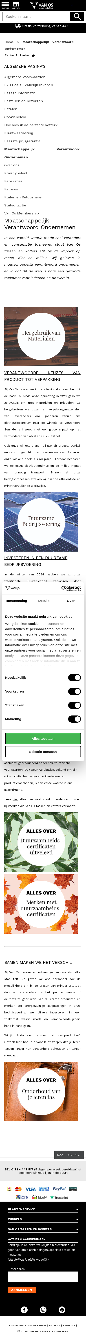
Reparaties (13, 181)
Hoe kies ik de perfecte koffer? (30, 125)
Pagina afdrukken (20, 55)
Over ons (11, 165)
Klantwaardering (18, 133)
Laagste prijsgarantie (22, 141)
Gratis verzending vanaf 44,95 (43, 26)
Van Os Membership (21, 213)
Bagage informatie (20, 93)
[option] (43, 26)
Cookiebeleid (15, 117)
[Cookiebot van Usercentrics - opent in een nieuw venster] (61, 588)
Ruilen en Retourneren (24, 197)
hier (15, 799)
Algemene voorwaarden (24, 77)
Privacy (55, 1325)
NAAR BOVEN (69, 1155)
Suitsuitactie (15, 205)
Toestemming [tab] (16, 601)
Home (9, 42)
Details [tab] (43, 601)
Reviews (11, 189)
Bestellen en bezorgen (23, 101)
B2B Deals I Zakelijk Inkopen (28, 85)
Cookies (69, 1325)
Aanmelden (21, 1290)
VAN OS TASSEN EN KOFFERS (30, 1229)
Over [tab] (71, 601)
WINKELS (15, 1219)
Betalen (10, 109)
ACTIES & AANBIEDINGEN (27, 1239)
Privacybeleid (15, 173)
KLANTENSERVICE (21, 1209)
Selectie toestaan (43, 752)
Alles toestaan (43, 738)
